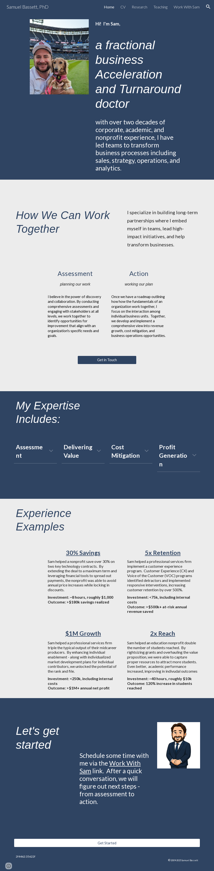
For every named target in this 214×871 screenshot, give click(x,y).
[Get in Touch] (107, 359)
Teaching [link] (160, 7)
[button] (208, 6)
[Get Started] (107, 842)
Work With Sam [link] (187, 7)
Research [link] (139, 7)
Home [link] (109, 7)
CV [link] (122, 7)
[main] (139, 96)
